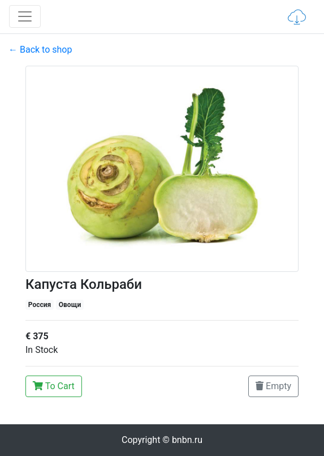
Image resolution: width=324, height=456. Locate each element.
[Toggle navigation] (25, 16)
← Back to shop (40, 49)
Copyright (162, 439)
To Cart (54, 386)
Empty (273, 386)
